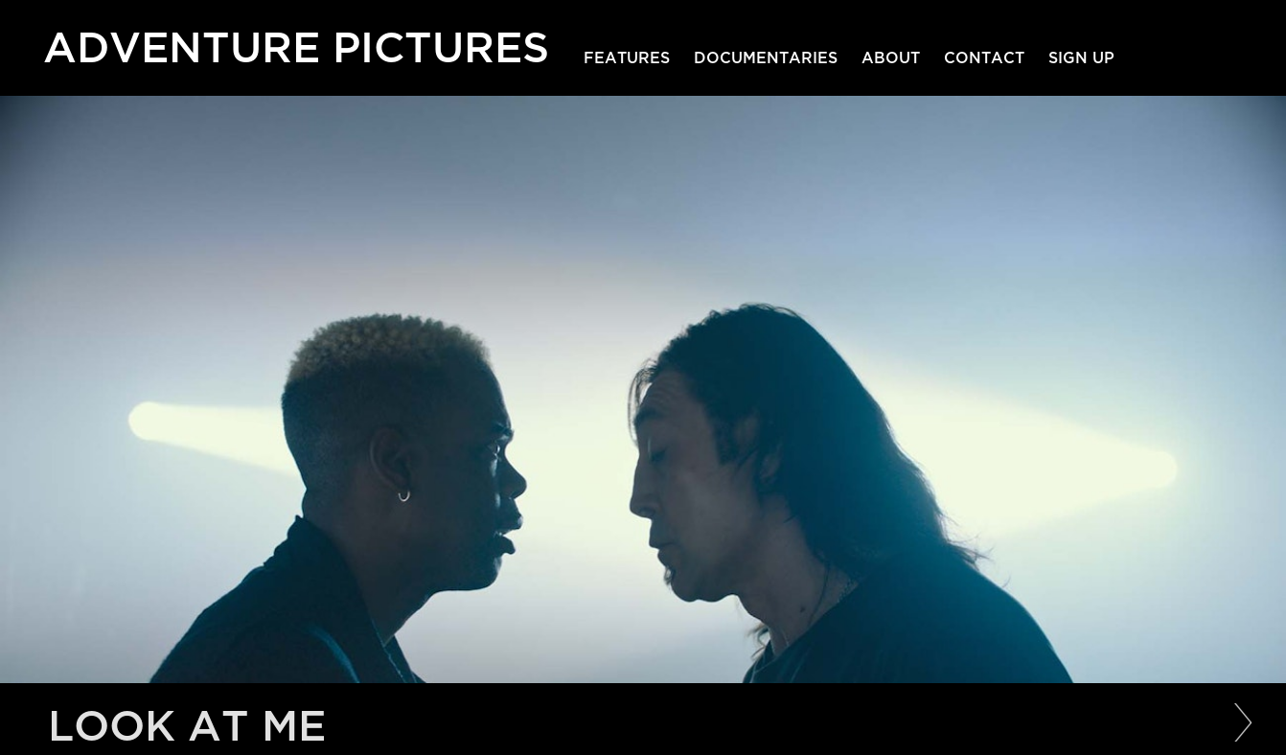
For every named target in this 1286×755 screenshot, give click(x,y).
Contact (984, 58)
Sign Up (1081, 58)
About (890, 58)
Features (627, 58)
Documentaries (766, 58)
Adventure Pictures (296, 43)
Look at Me (187, 726)
